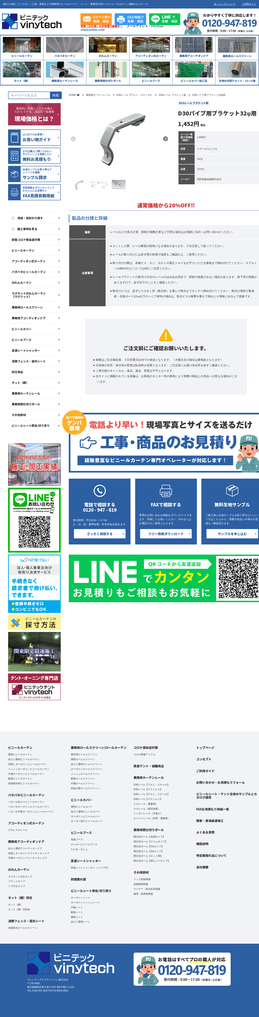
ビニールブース (21, 340)
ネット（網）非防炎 (19, 909)
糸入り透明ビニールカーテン (24, 759)
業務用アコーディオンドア (29, 318)
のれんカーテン (22, 283)
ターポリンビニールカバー (85, 816)
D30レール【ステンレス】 (148, 789)
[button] (165, 138)
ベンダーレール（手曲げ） (148, 813)
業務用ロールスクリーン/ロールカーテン (98, 747)
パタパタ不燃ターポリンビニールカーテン (31, 811)
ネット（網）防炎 (20, 897)
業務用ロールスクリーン (27, 307)
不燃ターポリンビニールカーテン (26, 774)
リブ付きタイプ (16, 886)
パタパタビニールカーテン (29, 272)
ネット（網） (20, 383)
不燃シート (77, 907)
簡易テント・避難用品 (149, 766)
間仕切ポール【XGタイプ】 (149, 846)
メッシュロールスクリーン (85, 774)
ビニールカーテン (23, 250)
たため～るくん (79, 849)
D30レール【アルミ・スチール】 (152, 784)
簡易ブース (77, 839)
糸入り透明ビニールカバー (85, 811)
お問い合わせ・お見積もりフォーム (220, 782)
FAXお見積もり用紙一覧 (212, 809)
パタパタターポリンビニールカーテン (28, 806)
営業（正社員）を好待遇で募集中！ (102, 26)
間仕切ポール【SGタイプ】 (149, 851)
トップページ (205, 747)
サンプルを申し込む (232, 533)
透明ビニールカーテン (20, 754)
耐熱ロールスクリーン (83, 778)
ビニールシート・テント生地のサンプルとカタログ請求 (226, 795)
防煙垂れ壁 (78, 879)
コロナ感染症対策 (146, 747)
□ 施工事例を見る (24, 229)
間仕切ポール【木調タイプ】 (149, 836)
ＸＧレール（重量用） (146, 804)
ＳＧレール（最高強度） (147, 808)
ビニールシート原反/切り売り (31, 426)
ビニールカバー (22, 329)
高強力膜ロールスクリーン (85, 788)
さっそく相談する (100, 533)
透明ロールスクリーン (83, 759)
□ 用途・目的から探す (27, 218)
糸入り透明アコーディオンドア (25, 848)
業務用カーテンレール (26, 393)
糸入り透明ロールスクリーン (86, 764)
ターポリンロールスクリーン (86, 769)
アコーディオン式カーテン (29, 261)
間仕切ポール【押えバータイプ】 (152, 860)
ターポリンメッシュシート (85, 902)
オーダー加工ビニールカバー (86, 821)
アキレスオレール (18, 830)
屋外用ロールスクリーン (84, 754)
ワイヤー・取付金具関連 (147, 889)
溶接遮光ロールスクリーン (22, 927)
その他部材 (19, 415)
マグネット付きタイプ (20, 876)
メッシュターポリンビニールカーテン (28, 769)
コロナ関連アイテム (144, 754)
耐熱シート (77, 912)
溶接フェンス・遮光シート (29, 361)
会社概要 (202, 867)
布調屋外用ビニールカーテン (24, 783)
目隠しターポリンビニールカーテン (27, 764)
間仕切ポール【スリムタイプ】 (151, 841)
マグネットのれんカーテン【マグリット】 (29, 295)
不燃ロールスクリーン (83, 783)
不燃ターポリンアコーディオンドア (27, 858)
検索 (55, 95)
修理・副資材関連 (143, 893)
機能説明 (202, 844)
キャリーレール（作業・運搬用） (152, 818)
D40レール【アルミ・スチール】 (152, 794)
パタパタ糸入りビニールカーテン (26, 801)
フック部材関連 (142, 879)
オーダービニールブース (84, 844)
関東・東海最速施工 (210, 821)
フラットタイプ (16, 881)
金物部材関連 (141, 884)
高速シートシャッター (26, 350)
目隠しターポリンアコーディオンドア (28, 853)
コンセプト (203, 759)
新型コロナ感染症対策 (26, 240)
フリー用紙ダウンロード (166, 533)
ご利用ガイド (249, 4)
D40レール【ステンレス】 (148, 799)
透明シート (77, 917)
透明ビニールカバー (82, 806)
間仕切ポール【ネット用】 (148, 856)
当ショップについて (225, 4)
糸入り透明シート (80, 921)
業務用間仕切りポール (26, 404)
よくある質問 (205, 832)
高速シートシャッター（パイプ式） (90, 867)
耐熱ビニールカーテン (20, 778)
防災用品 (17, 372)
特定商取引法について (211, 855)
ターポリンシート (80, 897)
